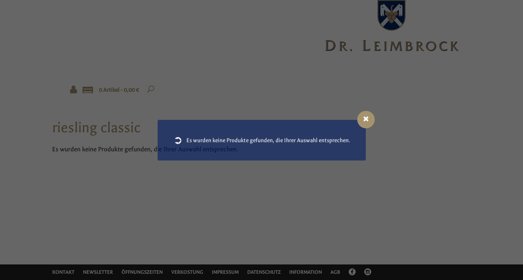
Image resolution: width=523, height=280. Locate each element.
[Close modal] (366, 119)
